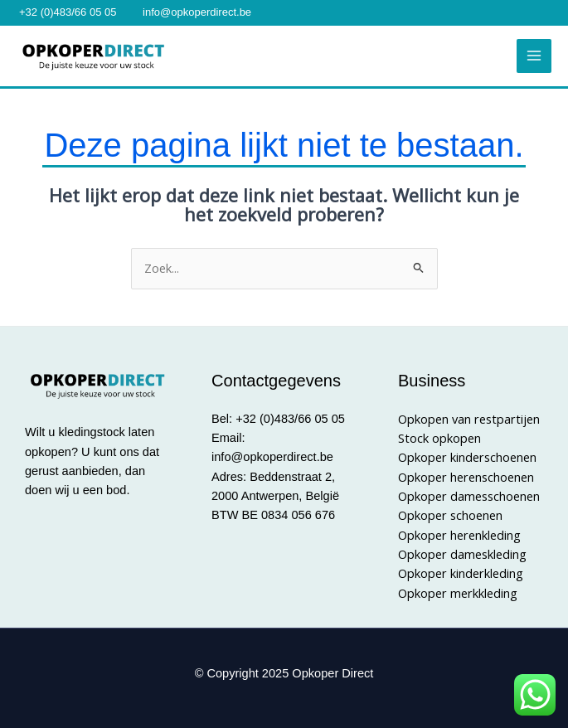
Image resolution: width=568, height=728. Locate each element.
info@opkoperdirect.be (197, 12)
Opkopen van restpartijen (469, 418)
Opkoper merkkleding (457, 593)
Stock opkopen (439, 438)
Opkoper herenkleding (459, 535)
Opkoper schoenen (450, 515)
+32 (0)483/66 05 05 (67, 12)
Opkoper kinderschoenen (467, 457)
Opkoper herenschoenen (466, 476)
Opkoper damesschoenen (469, 496)
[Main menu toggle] (534, 56)
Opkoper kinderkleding (460, 573)
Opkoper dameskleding (462, 554)
